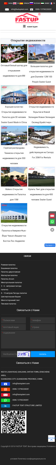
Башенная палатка (9, 268)
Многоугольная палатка (11, 282)
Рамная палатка (8, 265)
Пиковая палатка (8, 304)
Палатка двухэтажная (10, 272)
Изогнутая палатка (9, 275)
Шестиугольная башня (11, 297)
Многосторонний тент (10, 300)
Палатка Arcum (7, 279)
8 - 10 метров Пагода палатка (14, 293)
